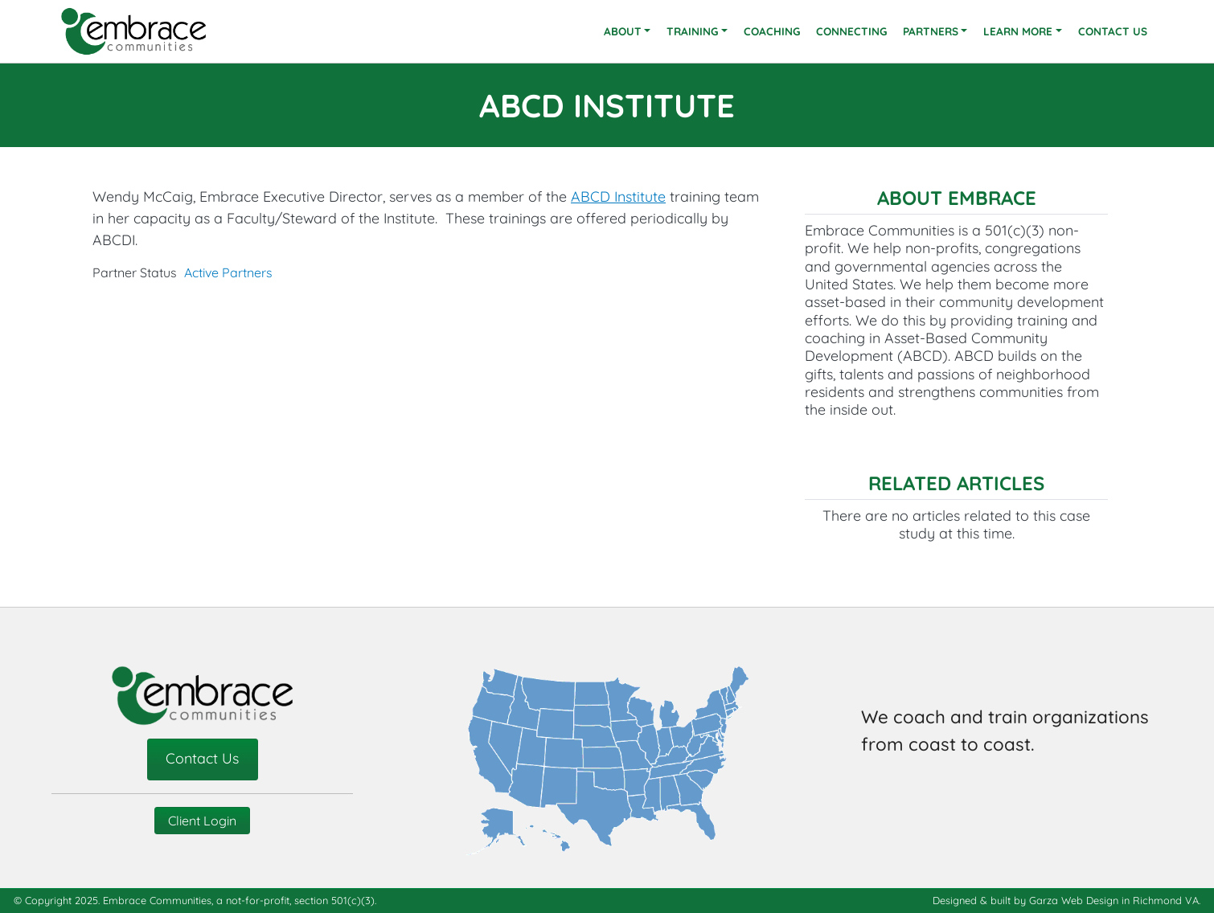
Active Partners (228, 272)
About (623, 31)
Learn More (1017, 31)
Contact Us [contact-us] (202, 758)
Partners (930, 31)
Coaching (772, 31)
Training (692, 31)
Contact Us (1112, 31)
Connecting (851, 31)
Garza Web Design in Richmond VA (1114, 900)
